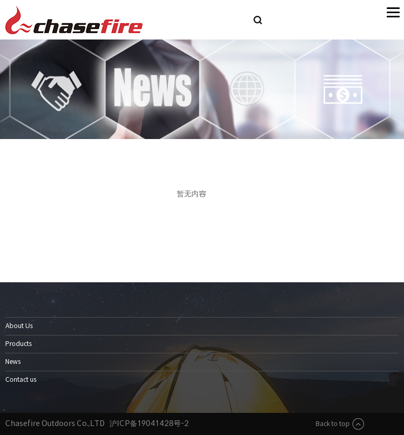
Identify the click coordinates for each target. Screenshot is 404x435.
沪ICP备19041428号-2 (149, 423)
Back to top (339, 424)
